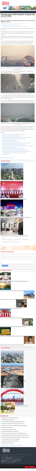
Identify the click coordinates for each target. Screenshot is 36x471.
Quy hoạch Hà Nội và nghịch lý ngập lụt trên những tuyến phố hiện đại (13, 421)
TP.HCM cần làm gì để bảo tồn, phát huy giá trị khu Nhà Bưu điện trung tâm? (14, 433)
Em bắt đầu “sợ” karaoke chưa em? (7, 427)
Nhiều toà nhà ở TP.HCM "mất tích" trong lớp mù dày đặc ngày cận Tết (14, 23)
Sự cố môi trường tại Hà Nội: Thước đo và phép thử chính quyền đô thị (15, 150)
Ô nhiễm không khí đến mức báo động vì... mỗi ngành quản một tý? (14, 152)
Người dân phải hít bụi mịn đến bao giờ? (10, 140)
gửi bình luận (4, 265)
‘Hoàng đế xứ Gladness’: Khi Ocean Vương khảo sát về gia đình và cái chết (12, 344)
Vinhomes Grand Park (17, 239)
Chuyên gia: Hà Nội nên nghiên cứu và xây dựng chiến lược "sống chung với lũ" (14, 425)
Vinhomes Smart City (6, 241)
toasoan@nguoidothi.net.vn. (8, 461)
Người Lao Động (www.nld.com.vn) (8, 157)
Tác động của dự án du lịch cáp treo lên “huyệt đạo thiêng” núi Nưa (12, 423)
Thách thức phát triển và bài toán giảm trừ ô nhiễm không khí (13, 148)
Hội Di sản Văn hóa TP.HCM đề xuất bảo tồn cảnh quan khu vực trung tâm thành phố (15, 437)
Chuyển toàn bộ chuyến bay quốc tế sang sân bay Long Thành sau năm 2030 (13, 380)
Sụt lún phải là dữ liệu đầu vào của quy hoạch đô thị (10, 431)
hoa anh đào (17, 241)
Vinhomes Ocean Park (25, 239)
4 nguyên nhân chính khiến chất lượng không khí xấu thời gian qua (14, 144)
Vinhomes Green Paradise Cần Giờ (13, 445)
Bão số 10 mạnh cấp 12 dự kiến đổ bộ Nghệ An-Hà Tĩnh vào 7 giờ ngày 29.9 (13, 393)
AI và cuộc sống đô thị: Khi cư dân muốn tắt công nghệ (10, 439)
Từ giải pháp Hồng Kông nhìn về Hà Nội (9, 147)
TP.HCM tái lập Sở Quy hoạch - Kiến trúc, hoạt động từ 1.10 (10, 368)
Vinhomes (12, 241)
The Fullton (20, 445)
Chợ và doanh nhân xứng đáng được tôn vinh (9, 429)
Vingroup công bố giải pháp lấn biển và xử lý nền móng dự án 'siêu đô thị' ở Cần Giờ (15, 435)
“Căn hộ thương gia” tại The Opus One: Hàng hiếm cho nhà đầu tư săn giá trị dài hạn (14, 235)
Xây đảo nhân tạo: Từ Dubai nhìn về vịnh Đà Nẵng (10, 417)
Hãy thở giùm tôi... (6, 154)
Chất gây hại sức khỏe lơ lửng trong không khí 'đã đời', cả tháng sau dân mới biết (15, 26)
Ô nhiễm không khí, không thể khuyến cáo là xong (10, 25)
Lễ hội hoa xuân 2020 (9, 239)
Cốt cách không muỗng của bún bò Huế (8, 419)
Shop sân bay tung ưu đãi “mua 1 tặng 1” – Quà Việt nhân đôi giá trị (11, 308)
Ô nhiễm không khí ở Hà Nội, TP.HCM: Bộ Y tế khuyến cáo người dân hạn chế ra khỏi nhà (18, 145)
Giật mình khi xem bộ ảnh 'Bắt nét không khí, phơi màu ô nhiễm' (14, 134)
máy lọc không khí (5, 445)
